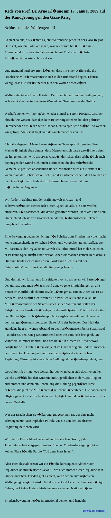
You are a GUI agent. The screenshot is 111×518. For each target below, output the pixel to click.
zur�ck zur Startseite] (94, 510)
